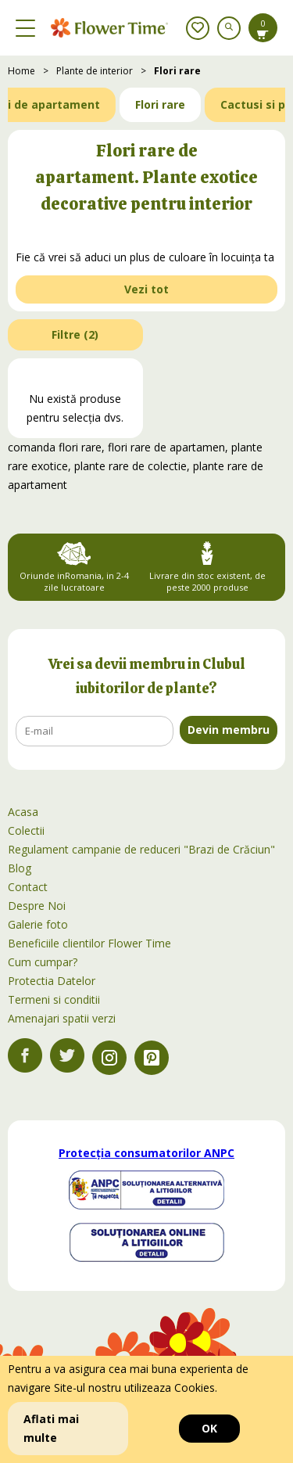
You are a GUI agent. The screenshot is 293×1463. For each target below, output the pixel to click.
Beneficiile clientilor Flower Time (89, 943)
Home (21, 70)
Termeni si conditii (54, 999)
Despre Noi (37, 905)
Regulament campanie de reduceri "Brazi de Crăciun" (141, 849)
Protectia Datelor (51, 980)
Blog (19, 868)
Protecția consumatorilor (146, 1152)
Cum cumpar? (42, 961)
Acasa (23, 811)
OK (209, 1428)
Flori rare (177, 70)
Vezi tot (146, 289)
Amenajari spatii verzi (62, 1018)
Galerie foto (38, 924)
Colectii (26, 830)
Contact (28, 886)
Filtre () (75, 334)
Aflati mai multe (51, 1428)
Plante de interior (94, 70)
